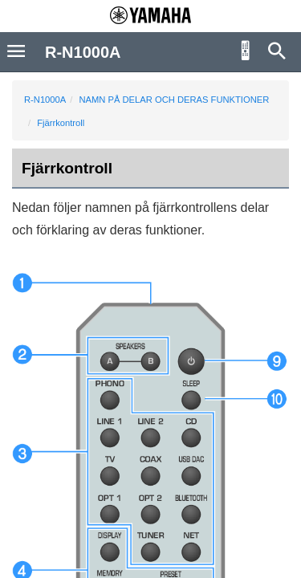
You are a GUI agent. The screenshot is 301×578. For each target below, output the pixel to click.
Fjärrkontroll (60, 123)
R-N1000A (45, 99)
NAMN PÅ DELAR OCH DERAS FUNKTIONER (174, 99)
